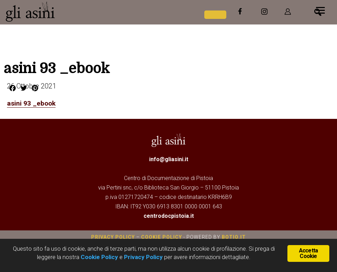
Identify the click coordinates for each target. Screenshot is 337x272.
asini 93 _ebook (32, 103)
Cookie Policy (161, 236)
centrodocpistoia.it (169, 215)
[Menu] (320, 9)
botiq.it (233, 236)
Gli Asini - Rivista (57, 11)
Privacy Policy (113, 236)
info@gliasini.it (168, 159)
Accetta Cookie (308, 253)
